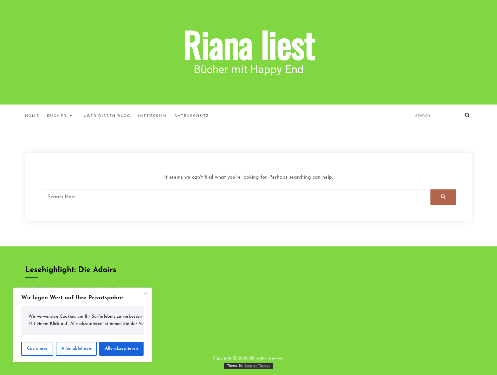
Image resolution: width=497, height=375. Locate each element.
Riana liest (248, 44)
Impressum (152, 115)
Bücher (57, 115)
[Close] (145, 293)
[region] (82, 325)
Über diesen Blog (107, 115)
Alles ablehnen (76, 348)
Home (32, 115)
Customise (37, 348)
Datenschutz (191, 115)
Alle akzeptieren (121, 348)
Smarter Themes (257, 366)
